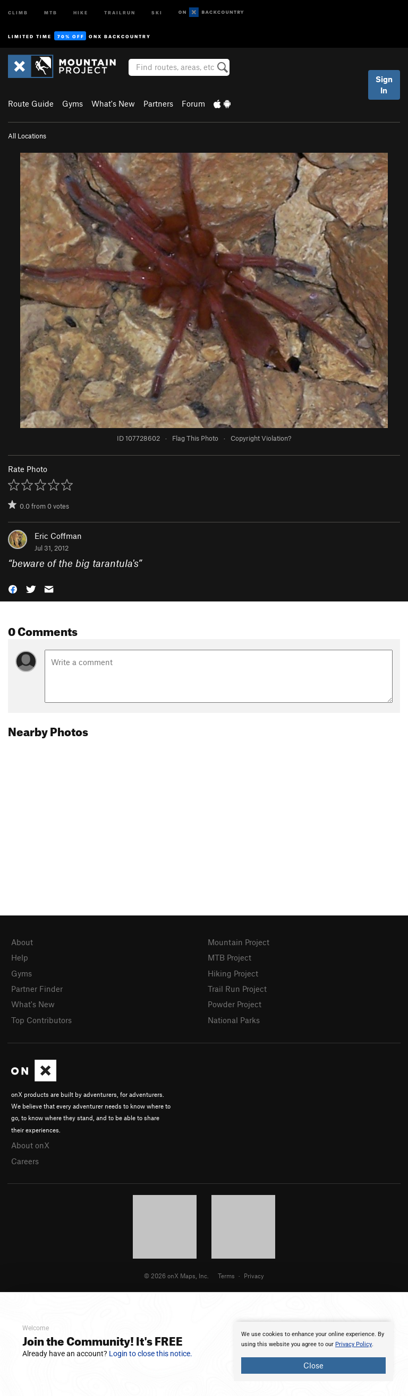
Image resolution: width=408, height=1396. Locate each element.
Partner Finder (37, 988)
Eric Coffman (58, 535)
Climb (18, 11)
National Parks (234, 1020)
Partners (158, 103)
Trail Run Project (237, 988)
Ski (157, 11)
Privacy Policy (353, 1344)
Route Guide (31, 103)
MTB (50, 11)
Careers (25, 1161)
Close (313, 1365)
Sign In (384, 84)
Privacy (254, 1275)
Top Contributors (41, 1020)
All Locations (27, 136)
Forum (193, 103)
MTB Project (229, 957)
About (22, 942)
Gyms (72, 103)
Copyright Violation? (261, 438)
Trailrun (119, 11)
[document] (313, 1351)
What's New (113, 103)
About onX (30, 1145)
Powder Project (234, 1004)
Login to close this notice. (150, 1353)
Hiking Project (233, 973)
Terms (226, 1275)
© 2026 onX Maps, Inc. (176, 1275)
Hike (80, 11)
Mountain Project (238, 942)
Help (19, 957)
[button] (13, 588)
